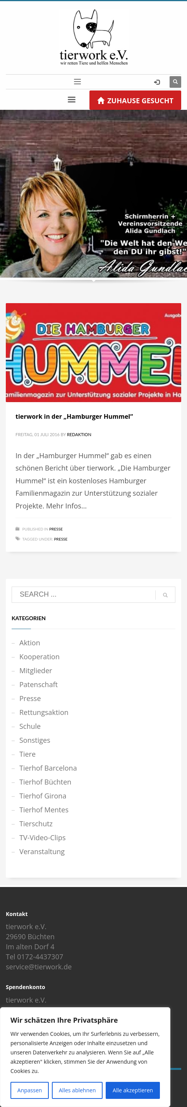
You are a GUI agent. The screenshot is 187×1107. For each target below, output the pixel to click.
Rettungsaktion (44, 712)
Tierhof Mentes (44, 809)
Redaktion (79, 434)
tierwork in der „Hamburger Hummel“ (74, 416)
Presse (56, 529)
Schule (30, 726)
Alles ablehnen (77, 1090)
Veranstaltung (42, 851)
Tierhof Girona (42, 795)
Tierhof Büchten (45, 781)
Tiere (27, 754)
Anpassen (29, 1090)
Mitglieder (35, 670)
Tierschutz (36, 823)
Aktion (29, 642)
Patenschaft (38, 684)
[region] (85, 1057)
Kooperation (39, 656)
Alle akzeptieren (133, 1090)
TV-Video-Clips (42, 837)
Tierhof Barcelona (48, 768)
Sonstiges (34, 740)
